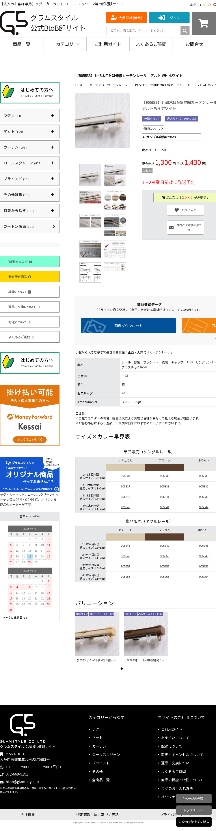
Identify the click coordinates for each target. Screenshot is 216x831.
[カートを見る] (204, 23)
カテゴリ (65, 44)
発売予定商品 (19, 276)
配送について (19, 322)
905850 (164, 556)
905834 (125, 476)
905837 (125, 486)
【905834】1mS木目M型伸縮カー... (96, 660)
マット (97, 737)
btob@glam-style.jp (22, 781)
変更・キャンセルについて (182, 754)
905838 (164, 486)
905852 (125, 566)
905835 (164, 476)
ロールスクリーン (106, 754)
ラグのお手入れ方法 (177, 788)
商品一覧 (21, 44)
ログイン (173, 17)
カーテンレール (117, 85)
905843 (125, 507)
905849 (125, 556)
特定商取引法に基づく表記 (97, 814)
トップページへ (194, 810)
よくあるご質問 (151, 44)
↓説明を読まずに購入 (194, 821)
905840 (125, 496)
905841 (164, 496)
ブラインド (101, 762)
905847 (164, 545)
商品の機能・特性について (182, 779)
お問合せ (194, 44)
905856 (164, 576)
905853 (164, 566)
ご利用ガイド (108, 44)
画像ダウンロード (128, 325)
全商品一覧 (101, 779)
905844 (164, 507)
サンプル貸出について (161, 137)
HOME (79, 85)
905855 (125, 576)
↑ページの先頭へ (194, 798)
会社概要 (28, 814)
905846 (125, 545)
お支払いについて (175, 737)
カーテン (95, 85)
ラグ (95, 729)
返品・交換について (24, 307)
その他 (97, 771)
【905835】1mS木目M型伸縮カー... (145, 660)
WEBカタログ (20, 261)
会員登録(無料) (130, 17)
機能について (19, 292)
